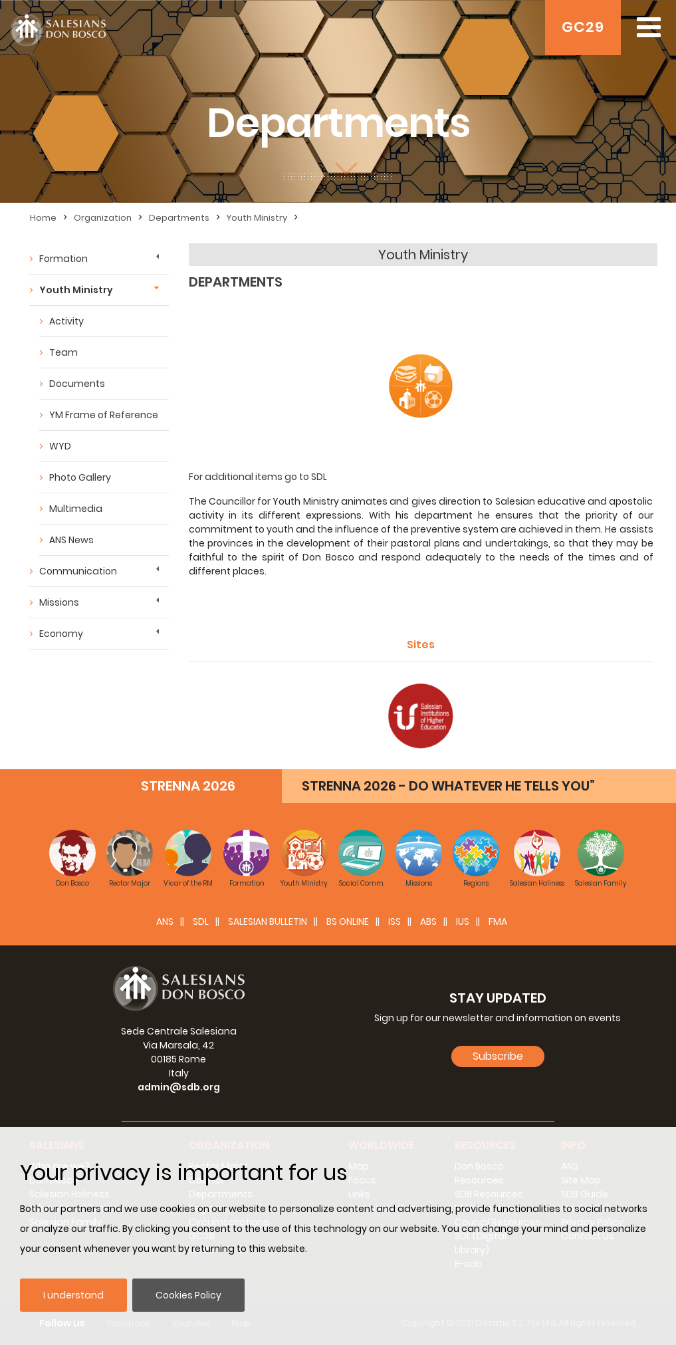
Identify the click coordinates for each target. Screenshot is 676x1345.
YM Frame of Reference (103, 415)
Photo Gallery (80, 477)
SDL (201, 921)
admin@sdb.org (179, 1087)
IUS (462, 921)
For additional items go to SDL (258, 476)
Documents (77, 383)
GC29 (583, 27)
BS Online (347, 921)
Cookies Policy (188, 1295)
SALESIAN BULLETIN (267, 921)
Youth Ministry (257, 217)
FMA (498, 921)
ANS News (71, 540)
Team (63, 352)
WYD (60, 446)
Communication (78, 571)
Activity (66, 321)
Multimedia (75, 508)
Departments (179, 217)
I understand (73, 1295)
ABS (428, 921)
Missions (59, 602)
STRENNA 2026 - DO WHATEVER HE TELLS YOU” (448, 786)
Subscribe (498, 1056)
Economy (61, 633)
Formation (63, 258)
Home (43, 217)
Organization (103, 217)
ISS (394, 921)
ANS (164, 921)
